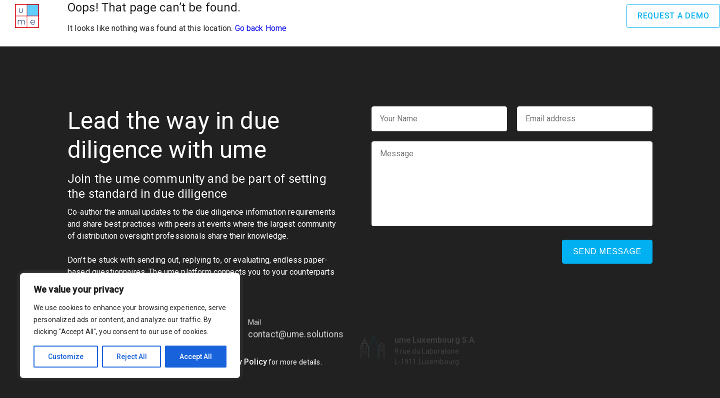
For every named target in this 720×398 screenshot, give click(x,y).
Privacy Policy (240, 362)
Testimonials (497, 15)
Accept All (196, 357)
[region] (130, 325)
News (549, 15)
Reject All (131, 357)
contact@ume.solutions (296, 346)
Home (205, 15)
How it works (343, 15)
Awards (286, 15)
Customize (66, 357)
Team (446, 15)
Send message (607, 251)
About (244, 15)
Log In (597, 15)
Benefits (403, 15)
